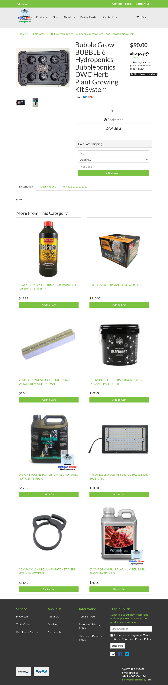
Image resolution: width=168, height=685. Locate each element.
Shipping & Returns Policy (90, 637)
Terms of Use (87, 616)
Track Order (23, 624)
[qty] (113, 153)
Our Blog (53, 624)
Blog (55, 17)
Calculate (113, 173)
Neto (149, 679)
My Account (23, 616)
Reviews (74, 186)
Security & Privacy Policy (89, 626)
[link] (120, 654)
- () (141, 17)
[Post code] (113, 166)
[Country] (113, 160)
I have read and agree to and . (130, 637)
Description (26, 186)
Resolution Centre (27, 632)
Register (139, 3)
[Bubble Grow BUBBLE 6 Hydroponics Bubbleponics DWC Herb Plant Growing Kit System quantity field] (113, 111)
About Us (69, 17)
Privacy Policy (143, 639)
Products (41, 17)
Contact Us (110, 17)
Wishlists (116, 3)
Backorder (113, 120)
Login (128, 3)
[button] (113, 129)
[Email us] (112, 654)
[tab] (26, 187)
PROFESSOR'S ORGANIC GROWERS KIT (115, 285)
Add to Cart (49, 304)
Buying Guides (89, 17)
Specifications (47, 186)
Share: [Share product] (85, 97)
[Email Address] (131, 629)
